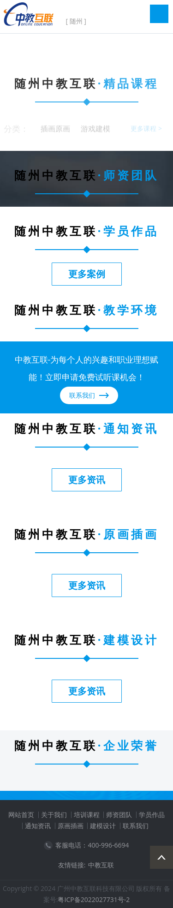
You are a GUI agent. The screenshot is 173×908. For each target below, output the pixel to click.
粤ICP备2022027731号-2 (94, 899)
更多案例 (86, 274)
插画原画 (55, 130)
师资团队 (119, 814)
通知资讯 (38, 825)
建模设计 (103, 825)
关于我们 (54, 814)
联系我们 (136, 825)
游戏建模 (95, 130)
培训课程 (87, 814)
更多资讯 (86, 479)
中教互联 (101, 864)
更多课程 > (146, 130)
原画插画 (71, 825)
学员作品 (152, 814)
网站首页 (21, 814)
